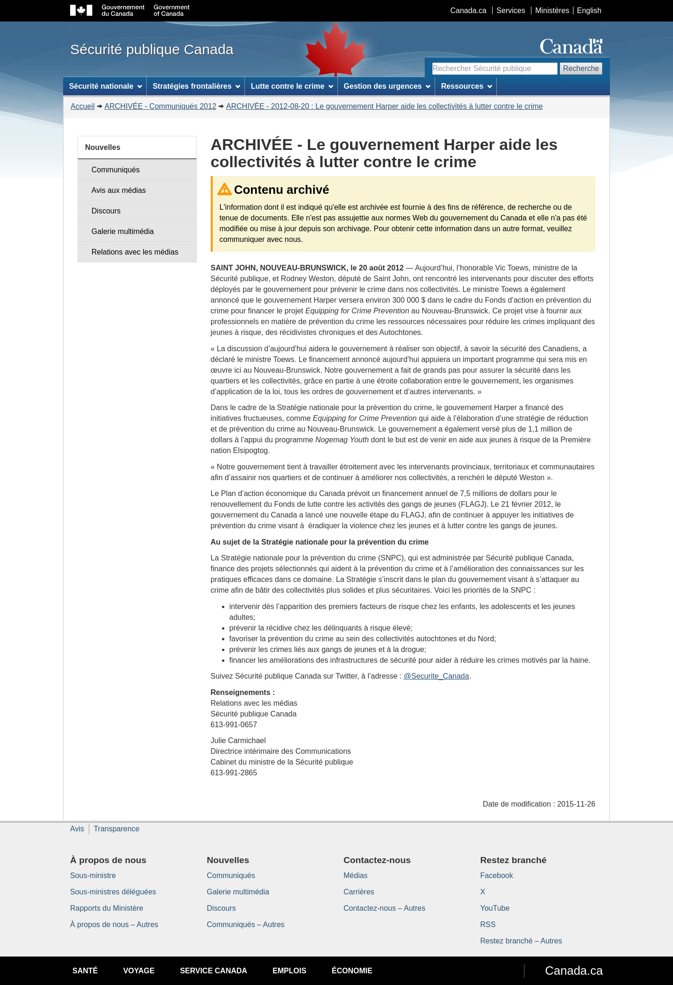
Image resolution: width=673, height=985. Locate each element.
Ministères (552, 10)
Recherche (581, 68)
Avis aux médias (119, 190)
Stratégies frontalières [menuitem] (197, 86)
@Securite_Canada (436, 676)
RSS (488, 924)
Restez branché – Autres (521, 941)
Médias (356, 875)
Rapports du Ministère (106, 908)
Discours (106, 211)
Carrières (359, 892)
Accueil (83, 106)
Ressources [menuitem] (467, 86)
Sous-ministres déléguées (113, 892)
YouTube (495, 908)
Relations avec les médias (135, 252)
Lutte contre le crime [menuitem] (292, 86)
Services (510, 10)
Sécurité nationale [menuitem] (106, 86)
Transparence (116, 829)
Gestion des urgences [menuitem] (387, 86)
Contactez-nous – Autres (384, 908)
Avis (77, 829)
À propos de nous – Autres (114, 924)
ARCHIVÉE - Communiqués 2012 (160, 106)
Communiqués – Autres (246, 924)
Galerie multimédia (123, 231)
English (589, 10)
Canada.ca (469, 10)
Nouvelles (103, 147)
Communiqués (116, 170)
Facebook (496, 875)
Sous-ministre (93, 875)
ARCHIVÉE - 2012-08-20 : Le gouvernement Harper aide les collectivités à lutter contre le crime (384, 106)
